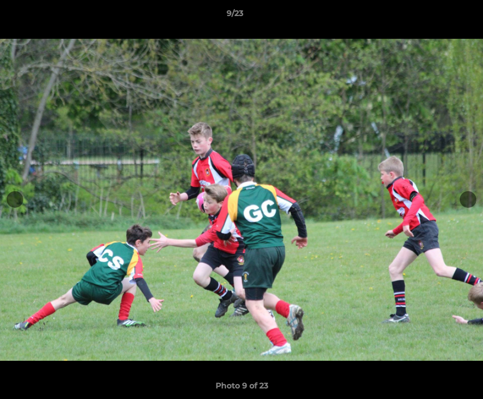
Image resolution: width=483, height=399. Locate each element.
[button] (436, 16)
